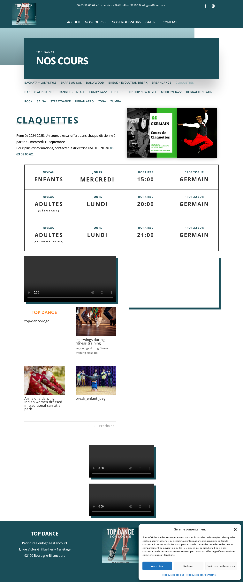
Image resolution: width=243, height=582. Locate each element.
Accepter (157, 566)
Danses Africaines (39, 92)
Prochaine (106, 426)
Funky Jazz (98, 92)
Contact (170, 22)
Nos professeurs (126, 22)
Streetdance (60, 101)
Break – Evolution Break (128, 82)
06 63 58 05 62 (87, 5)
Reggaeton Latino (200, 92)
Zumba (115, 101)
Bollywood (95, 82)
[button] (235, 529)
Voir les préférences (221, 566)
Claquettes (185, 82)
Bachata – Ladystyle (40, 82)
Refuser (188, 566)
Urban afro (84, 101)
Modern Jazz (171, 92)
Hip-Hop (117, 92)
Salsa (41, 101)
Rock (28, 101)
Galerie (151, 22)
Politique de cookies (173, 574)
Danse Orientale (72, 92)
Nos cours (94, 22)
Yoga (102, 101)
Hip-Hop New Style (142, 92)
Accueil (73, 22)
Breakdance (161, 82)
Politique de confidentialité (201, 574)
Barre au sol (71, 82)
